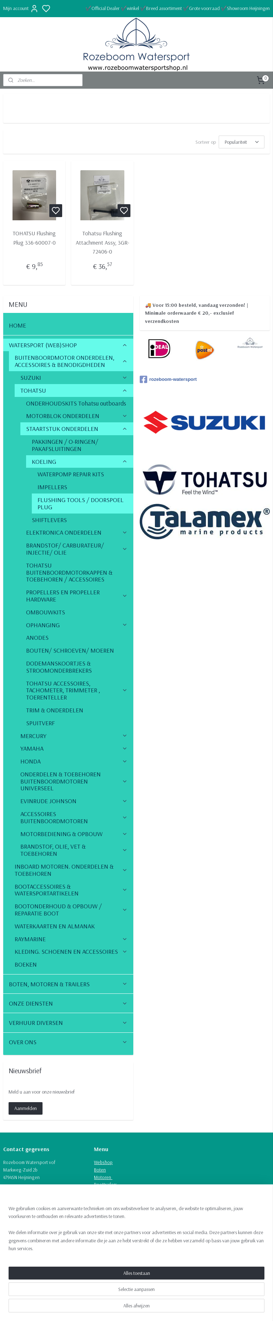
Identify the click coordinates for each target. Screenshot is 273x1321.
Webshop (103, 1162)
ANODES (37, 637)
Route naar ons (18, 1214)
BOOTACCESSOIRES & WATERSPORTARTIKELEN (71, 890)
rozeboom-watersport (168, 379)
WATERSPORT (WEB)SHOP (68, 345)
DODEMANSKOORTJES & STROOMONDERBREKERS (59, 666)
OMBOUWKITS (45, 612)
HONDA (74, 761)
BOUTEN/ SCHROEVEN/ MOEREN (70, 650)
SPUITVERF (40, 723)
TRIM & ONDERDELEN (54, 710)
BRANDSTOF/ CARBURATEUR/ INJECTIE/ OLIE (77, 548)
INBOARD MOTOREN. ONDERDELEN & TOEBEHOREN (71, 870)
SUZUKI (74, 377)
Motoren (103, 1177)
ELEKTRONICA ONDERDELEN (77, 532)
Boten (100, 1170)
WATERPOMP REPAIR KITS (71, 474)
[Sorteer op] (241, 142)
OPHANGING (77, 625)
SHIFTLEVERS (49, 520)
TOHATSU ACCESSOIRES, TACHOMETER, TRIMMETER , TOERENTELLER (77, 690)
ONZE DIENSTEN (68, 1003)
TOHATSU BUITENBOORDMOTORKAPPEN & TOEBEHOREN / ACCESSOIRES (69, 572)
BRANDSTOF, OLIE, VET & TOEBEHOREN (74, 850)
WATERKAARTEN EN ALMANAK (55, 926)
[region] (89, 1284)
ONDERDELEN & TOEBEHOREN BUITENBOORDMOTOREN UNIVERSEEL (74, 781)
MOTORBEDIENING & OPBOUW (74, 834)
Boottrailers (105, 1184)
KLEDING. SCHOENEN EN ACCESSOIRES (71, 951)
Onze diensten (108, 1192)
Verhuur (102, 1199)
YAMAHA (74, 748)
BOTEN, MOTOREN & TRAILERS (68, 984)
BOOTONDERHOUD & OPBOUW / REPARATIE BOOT (71, 909)
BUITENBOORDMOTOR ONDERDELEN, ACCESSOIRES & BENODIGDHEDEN (71, 361)
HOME (17, 325)
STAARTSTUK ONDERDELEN (77, 428)
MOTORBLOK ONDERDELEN (77, 416)
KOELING (80, 461)
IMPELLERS (52, 487)
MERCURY (74, 736)
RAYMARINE (71, 939)
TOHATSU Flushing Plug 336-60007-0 (34, 238)
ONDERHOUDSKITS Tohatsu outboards (76, 403)
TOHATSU (74, 390)
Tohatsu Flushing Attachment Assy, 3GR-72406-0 (102, 242)
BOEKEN (26, 964)
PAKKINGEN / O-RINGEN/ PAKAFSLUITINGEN (65, 445)
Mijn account (21, 8)
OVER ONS (68, 1042)
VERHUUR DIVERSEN (68, 1022)
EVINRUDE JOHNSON (74, 801)
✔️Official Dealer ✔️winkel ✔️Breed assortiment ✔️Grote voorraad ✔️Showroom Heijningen (177, 8)
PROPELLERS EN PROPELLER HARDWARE (77, 595)
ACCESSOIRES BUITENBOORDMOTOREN (74, 817)
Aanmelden (25, 1108)
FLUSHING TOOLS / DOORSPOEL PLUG (81, 503)
